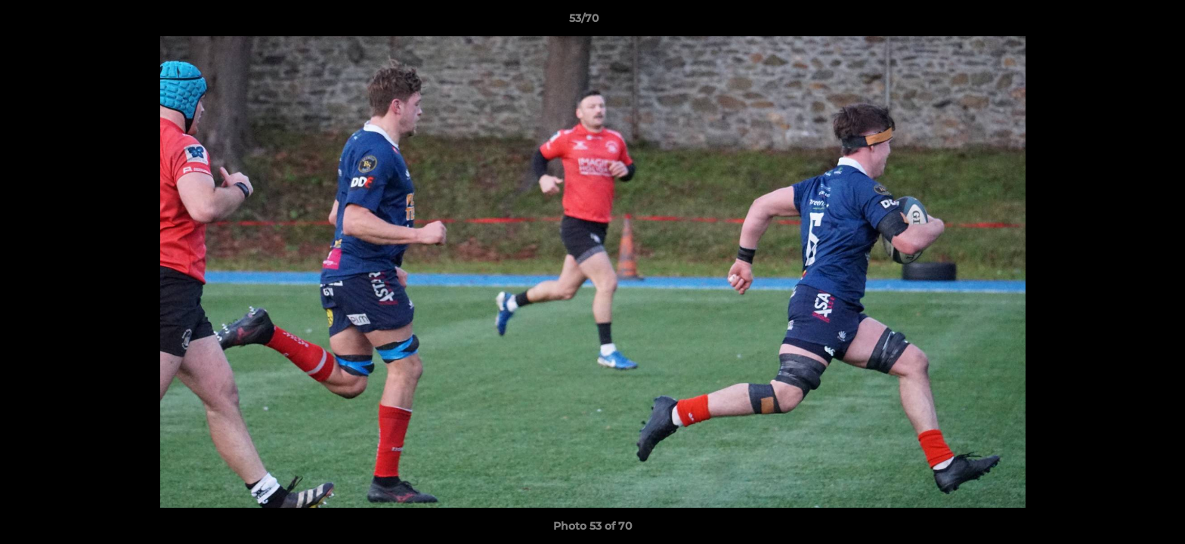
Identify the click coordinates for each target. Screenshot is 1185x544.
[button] (1121, 22)
